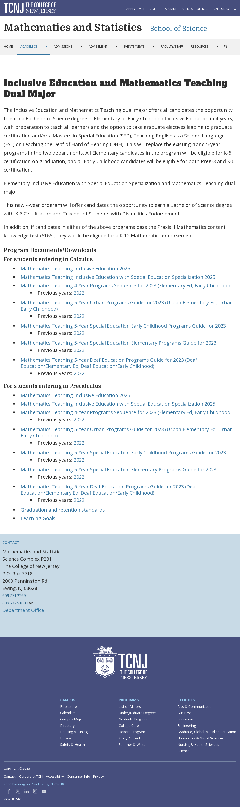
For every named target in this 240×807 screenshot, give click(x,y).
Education (185, 719)
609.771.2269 (14, 595)
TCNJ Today (220, 9)
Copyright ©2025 (17, 768)
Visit (142, 9)
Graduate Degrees (133, 719)
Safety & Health (72, 744)
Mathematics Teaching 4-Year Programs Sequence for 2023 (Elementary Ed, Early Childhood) (126, 285)
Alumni (170, 9)
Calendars (68, 712)
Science (183, 751)
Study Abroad (129, 738)
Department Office (23, 610)
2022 (79, 293)
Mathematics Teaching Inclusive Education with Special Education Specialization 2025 (118, 277)
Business (185, 712)
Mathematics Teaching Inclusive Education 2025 (75, 268)
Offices (202, 9)
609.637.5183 (14, 603)
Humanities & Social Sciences (201, 738)
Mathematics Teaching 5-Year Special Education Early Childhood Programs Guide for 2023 (123, 325)
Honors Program (132, 731)
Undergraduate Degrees (138, 712)
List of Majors (130, 706)
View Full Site (12, 799)
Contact (10, 542)
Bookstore (68, 706)
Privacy (98, 776)
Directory (67, 725)
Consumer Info (78, 776)
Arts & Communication (195, 706)
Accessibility (55, 776)
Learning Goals (38, 518)
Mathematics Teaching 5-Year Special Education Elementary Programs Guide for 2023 (118, 343)
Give (153, 9)
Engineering (187, 725)
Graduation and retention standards (63, 509)
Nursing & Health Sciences (198, 744)
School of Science (178, 29)
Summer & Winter (133, 744)
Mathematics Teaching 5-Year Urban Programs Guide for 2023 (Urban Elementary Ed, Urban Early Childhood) (127, 305)
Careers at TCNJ (31, 776)
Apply (130, 9)
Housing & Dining (74, 731)
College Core (129, 725)
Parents (186, 9)
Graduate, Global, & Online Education (207, 731)
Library (65, 738)
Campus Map (70, 719)
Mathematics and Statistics (73, 27)
